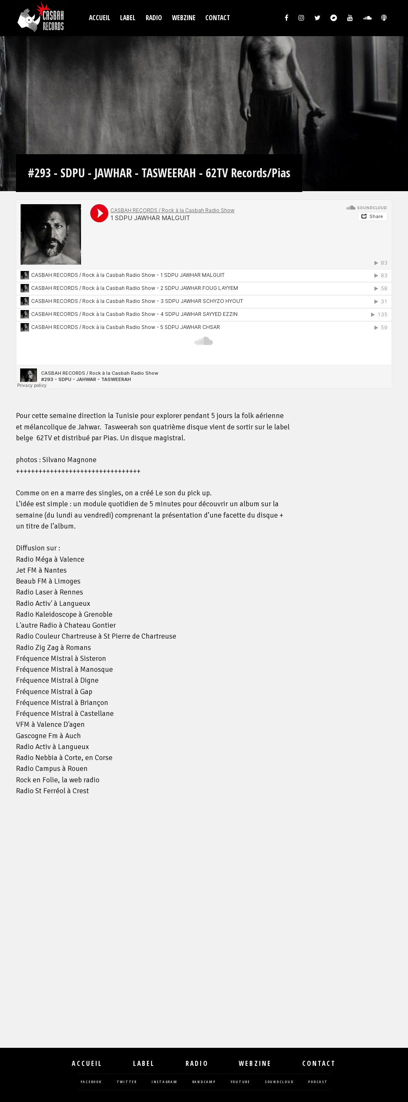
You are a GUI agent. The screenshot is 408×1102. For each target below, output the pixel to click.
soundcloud (279, 1082)
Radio (154, 18)
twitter (127, 1082)
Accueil (99, 18)
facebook (91, 1082)
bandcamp (204, 1082)
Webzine (184, 18)
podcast (317, 1082)
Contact (217, 18)
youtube (240, 1082)
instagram (165, 1082)
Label (128, 18)
